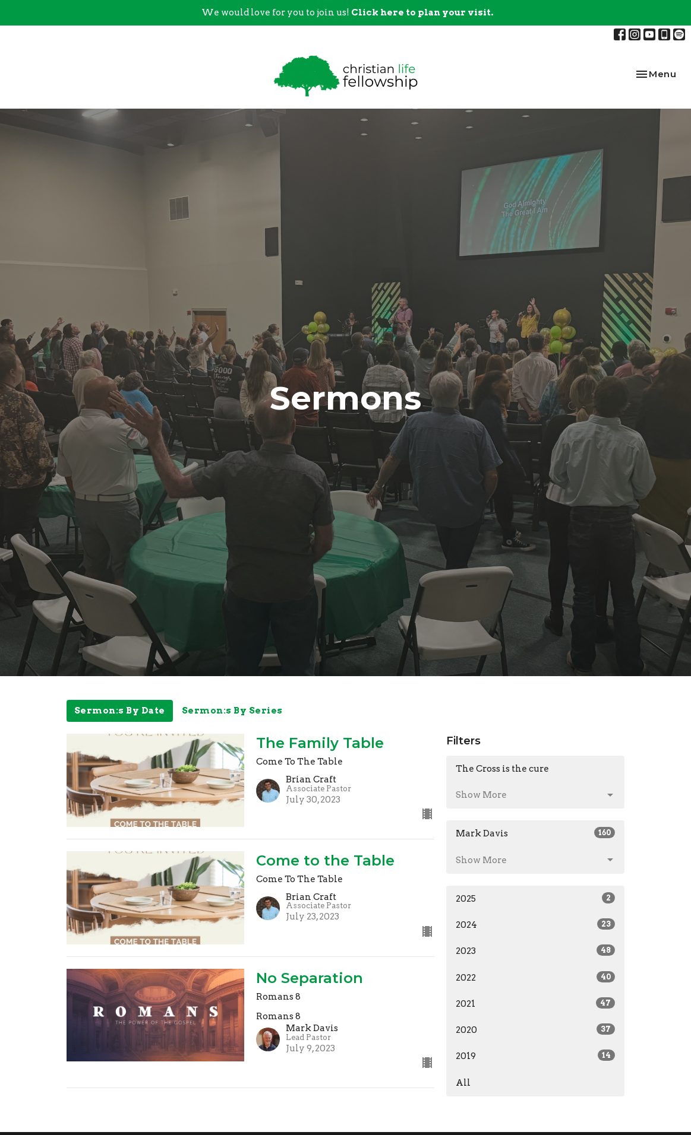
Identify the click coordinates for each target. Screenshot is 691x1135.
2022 (535, 977)
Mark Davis (535, 833)
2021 (535, 1003)
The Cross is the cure (502, 768)
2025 (535, 898)
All (463, 1082)
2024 (535, 924)
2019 (535, 1055)
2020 (535, 1029)
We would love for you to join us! (347, 12)
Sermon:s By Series (232, 710)
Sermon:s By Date (119, 710)
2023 (535, 950)
